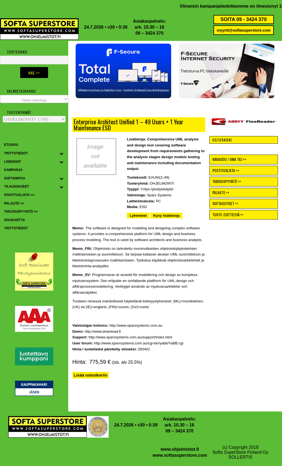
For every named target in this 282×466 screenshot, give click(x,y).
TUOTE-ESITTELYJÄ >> (228, 214)
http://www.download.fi (103, 331)
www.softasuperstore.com (180, 455)
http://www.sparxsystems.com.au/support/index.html (130, 337)
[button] (123, 71)
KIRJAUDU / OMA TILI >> (229, 159)
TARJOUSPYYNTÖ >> (226, 181)
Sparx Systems (159, 195)
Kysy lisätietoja (166, 216)
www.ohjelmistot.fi (180, 449)
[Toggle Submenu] (61, 153)
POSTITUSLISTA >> (225, 170)
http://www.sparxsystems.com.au (135, 325)
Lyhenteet (138, 216)
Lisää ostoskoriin (90, 375)
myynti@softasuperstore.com (244, 30)
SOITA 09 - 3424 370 (244, 19)
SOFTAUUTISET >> (225, 203)
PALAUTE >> (220, 192)
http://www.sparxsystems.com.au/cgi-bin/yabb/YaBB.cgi (138, 343)
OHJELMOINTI (162, 183)
